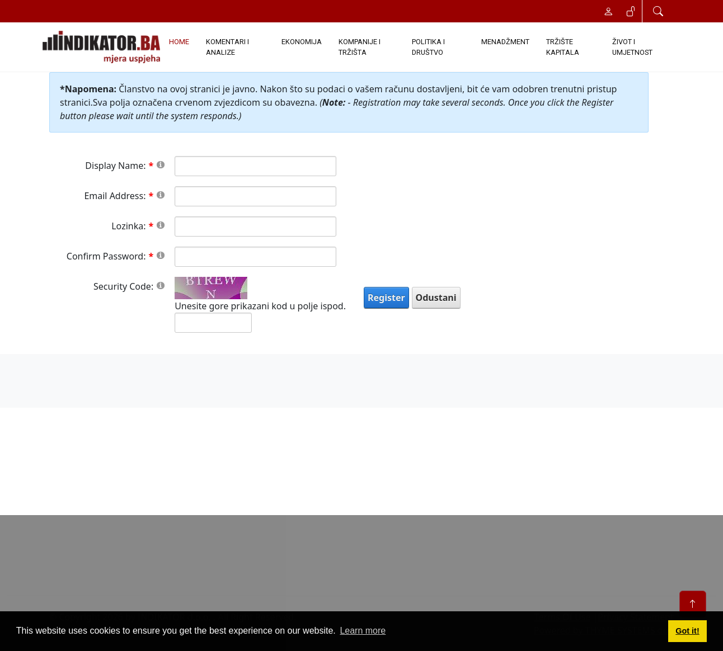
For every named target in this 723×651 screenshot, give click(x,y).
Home (179, 41)
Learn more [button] (363, 630)
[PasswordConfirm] (255, 257)
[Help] (161, 164)
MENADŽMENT (505, 41)
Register (386, 297)
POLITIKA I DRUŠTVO (428, 46)
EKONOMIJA (301, 41)
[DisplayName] (255, 166)
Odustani (436, 297)
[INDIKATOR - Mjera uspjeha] (101, 47)
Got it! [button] (687, 630)
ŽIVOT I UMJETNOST (632, 46)
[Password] (255, 226)
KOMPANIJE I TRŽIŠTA (360, 46)
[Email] (255, 196)
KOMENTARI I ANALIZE (227, 46)
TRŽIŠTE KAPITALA (562, 46)
